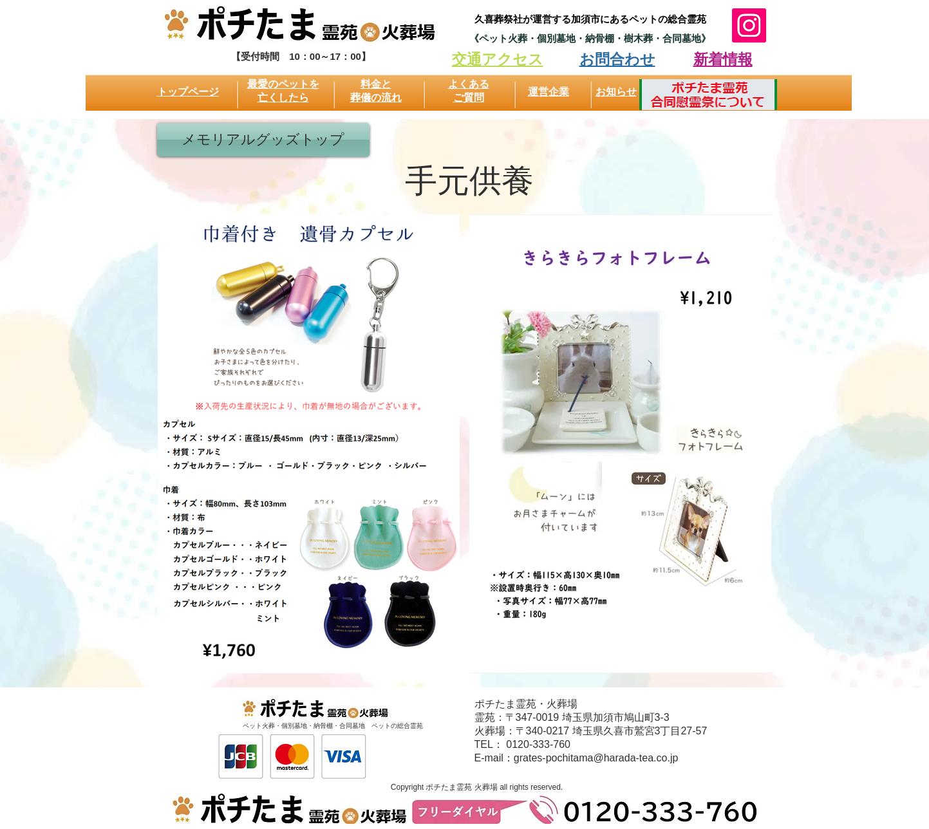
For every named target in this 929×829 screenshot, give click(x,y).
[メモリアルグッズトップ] (263, 139)
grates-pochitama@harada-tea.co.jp (596, 757)
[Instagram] (749, 25)
